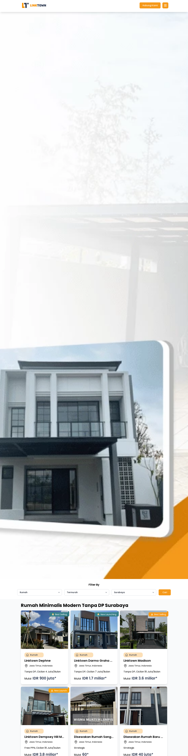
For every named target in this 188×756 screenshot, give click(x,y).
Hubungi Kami (150, 5)
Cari (165, 592)
